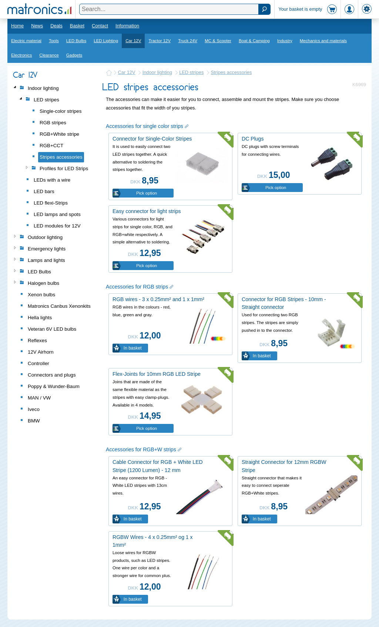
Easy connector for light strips (147, 211)
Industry (284, 40)
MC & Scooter (218, 40)
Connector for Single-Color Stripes (152, 139)
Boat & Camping (254, 40)
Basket (77, 25)
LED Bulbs (76, 40)
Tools (54, 40)
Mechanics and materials (323, 40)
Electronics (21, 55)
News (37, 25)
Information (127, 25)
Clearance (49, 55)
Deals (56, 25)
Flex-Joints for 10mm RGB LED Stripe (157, 374)
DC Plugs (253, 139)
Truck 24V (187, 40)
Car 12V (133, 40)
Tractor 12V (159, 40)
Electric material (26, 40)
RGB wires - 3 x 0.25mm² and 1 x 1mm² (158, 299)
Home (17, 25)
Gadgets (74, 55)
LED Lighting (106, 40)
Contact (100, 25)
